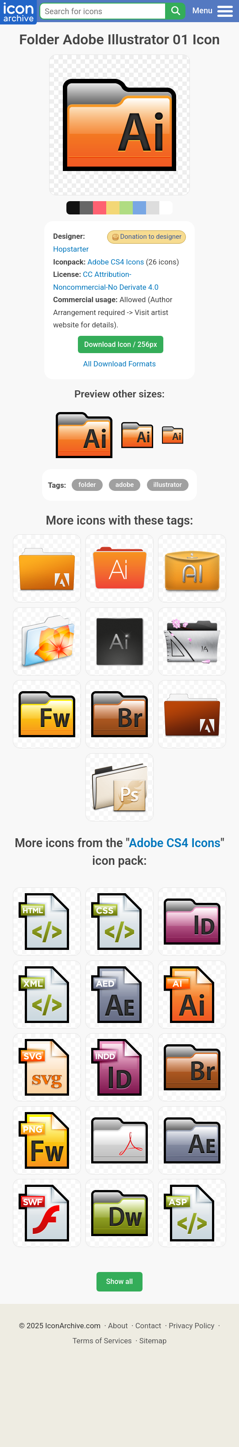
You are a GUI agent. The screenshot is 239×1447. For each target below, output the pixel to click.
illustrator (168, 485)
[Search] (175, 11)
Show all (119, 1281)
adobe (125, 485)
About (118, 1325)
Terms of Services (102, 1340)
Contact (148, 1325)
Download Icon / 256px (120, 344)
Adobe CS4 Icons (116, 261)
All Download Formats (119, 363)
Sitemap (153, 1340)
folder (87, 485)
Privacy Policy (191, 1325)
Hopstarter (71, 249)
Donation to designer (150, 237)
